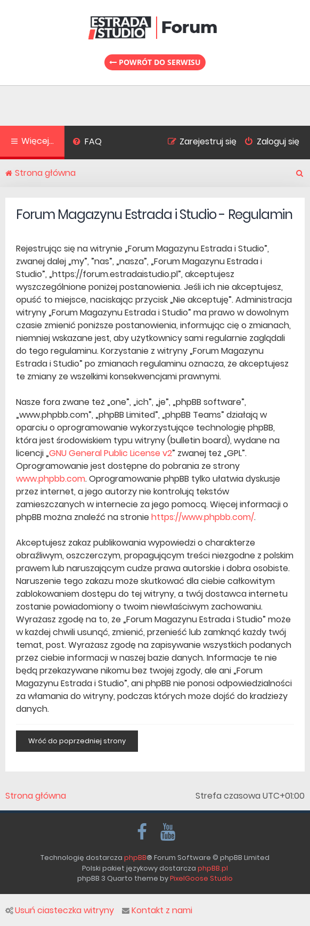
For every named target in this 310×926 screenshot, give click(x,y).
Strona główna (35, 796)
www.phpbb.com (50, 479)
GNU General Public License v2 (110, 453)
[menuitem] (87, 143)
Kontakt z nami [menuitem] (157, 910)
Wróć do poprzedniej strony (77, 741)
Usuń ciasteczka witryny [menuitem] (59, 910)
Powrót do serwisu (155, 62)
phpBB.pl (213, 868)
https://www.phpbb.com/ (202, 517)
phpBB (135, 857)
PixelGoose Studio (201, 878)
